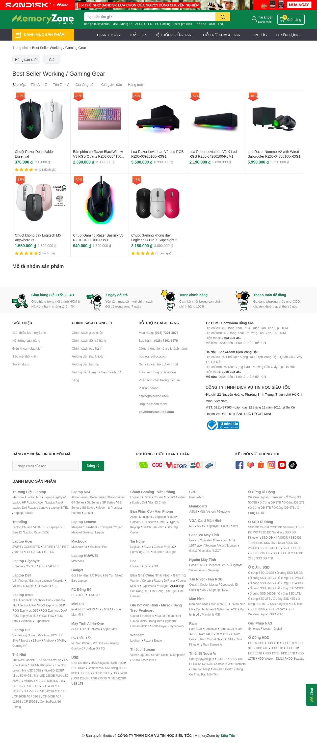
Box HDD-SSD (226, 659)
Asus (221, 545)
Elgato (158, 640)
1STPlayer (196, 545)
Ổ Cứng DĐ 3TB (260, 507)
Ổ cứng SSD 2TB (259, 598)
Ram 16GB (226, 629)
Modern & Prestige (109, 507)
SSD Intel (296, 604)
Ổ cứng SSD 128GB (290, 573)
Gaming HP (19, 645)
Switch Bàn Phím (153, 527)
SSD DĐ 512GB (293, 548)
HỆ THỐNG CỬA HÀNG (174, 34)
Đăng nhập (265, 21)
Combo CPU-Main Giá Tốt (88, 648)
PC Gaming (162, 24)
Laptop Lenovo (38, 507)
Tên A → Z (39, 84)
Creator (88, 513)
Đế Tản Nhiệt (113, 575)
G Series (28, 586)
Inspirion (59, 580)
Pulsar (181, 497)
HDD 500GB (256, 643)
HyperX (170, 497)
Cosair (193, 540)
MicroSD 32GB (53, 670)
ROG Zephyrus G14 (51, 605)
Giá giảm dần (111, 84)
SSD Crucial (257, 609)
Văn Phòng (19, 580)
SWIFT (16, 547)
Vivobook (26, 621)
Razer (147, 497)
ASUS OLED (143, 24)
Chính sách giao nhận (87, 333)
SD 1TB (61, 691)
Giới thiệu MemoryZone (29, 333)
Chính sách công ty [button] (92, 323)
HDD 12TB (271, 653)
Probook (49, 640)
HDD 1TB (273, 643)
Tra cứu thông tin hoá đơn (157, 372)
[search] (222, 16)
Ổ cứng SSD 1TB (289, 593)
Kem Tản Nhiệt (200, 669)
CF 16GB (20, 696)
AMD (200, 497)
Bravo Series (116, 497)
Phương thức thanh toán (163, 454)
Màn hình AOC (227, 609)
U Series (17, 566)
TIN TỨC (259, 34)
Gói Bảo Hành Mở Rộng (86, 575)
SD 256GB (31, 691)
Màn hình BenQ (206, 609)
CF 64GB (49, 696)
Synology (254, 628)
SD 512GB (47, 691)
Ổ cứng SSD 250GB (291, 578)
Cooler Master (209, 584)
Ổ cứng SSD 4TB (284, 598)
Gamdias (205, 550)
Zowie (135, 502)
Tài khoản (265, 17)
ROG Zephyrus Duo (53, 610)
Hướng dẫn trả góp (85, 364)
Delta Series (98, 497)
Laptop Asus (54, 502)
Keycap (135, 527)
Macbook (18, 497)
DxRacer (169, 580)
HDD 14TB (288, 653)
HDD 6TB (277, 648)
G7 (34, 566)
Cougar (163, 586)
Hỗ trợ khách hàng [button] (159, 323)
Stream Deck (159, 655)
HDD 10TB (255, 653)
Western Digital (257, 497)
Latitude (47, 580)
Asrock (115, 609)
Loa (220, 24)
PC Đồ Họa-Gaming (106, 643)
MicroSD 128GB (44, 675)
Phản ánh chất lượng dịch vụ (159, 380)
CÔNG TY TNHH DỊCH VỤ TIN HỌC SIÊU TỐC (255, 401)
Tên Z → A (61, 84)
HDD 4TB (262, 648)
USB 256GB (99, 678)
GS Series (88, 507)
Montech (232, 545)
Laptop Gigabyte (54, 497)
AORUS (54, 566)
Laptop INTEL (60, 507)
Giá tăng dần (85, 84)
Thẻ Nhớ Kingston (41, 665)
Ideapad (76, 527)
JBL (147, 552)
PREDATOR (33, 552)
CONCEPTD (32, 547)
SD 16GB (18, 686)
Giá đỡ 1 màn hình (142, 616)
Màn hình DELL (221, 604)
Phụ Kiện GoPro (223, 669)
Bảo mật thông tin (24, 356)
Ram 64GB (206, 634)
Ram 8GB (210, 629)
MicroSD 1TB (55, 681)
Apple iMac (110, 629)
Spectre (25, 640)
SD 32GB (33, 686)
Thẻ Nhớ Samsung (49, 660)
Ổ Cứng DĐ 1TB (270, 502)
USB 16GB (86, 673)
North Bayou (160, 626)
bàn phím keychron (96, 24)
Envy (32, 635)
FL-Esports (149, 522)
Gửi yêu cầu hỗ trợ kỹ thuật (158, 364)
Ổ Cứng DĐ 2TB (294, 502)
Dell (144, 502)
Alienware (43, 586)
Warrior (134, 580)
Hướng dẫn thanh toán (88, 356)
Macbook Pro (98, 547)
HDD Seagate (295, 658)
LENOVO (93, 595)
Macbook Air (79, 547)
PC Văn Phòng (80, 643)
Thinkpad (106, 527)
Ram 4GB (195, 629)
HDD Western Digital (271, 658)
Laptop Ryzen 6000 (36, 532)
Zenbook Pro (27, 605)
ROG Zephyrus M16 (25, 616)
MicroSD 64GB (22, 675)
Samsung (136, 552)
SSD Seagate (276, 609)
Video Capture (139, 655)
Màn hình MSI (211, 614)
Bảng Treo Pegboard (162, 621)
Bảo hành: (158, 340)
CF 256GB (30, 701)
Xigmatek (206, 540)
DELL (81, 595)
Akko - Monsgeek (141, 517)
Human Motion (139, 626)
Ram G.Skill (225, 639)
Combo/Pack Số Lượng (103, 668)
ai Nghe (171, 552)
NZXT (217, 550)
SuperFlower (197, 570)
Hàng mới (135, 84)
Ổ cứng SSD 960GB (263, 593)
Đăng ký (93, 466)
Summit (76, 513)
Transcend (276, 497)
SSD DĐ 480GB (270, 548)
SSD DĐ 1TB (281, 553)
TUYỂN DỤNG (288, 34)
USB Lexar (118, 663)
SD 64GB (48, 686)
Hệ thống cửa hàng (26, 340)
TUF (15, 600)
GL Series (93, 502)
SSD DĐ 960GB (260, 553)
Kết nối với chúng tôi (257, 454)
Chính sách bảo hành (87, 348)
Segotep (210, 545)
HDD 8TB (292, 648)
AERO (42, 566)
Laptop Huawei (23, 513)
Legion (99, 532)
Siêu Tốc (228, 735)
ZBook (37, 640)
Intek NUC (78, 609)
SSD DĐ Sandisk (272, 532)
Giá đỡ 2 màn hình (168, 616)
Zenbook (26, 600)
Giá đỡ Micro (138, 621)
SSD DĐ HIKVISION (275, 537)
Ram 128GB (224, 634)
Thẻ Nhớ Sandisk (23, 660)
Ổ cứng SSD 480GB (291, 583)
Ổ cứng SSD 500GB (263, 588)
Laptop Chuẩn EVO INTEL (29, 527)
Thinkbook (91, 527)
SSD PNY (276, 614)
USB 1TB (77, 683)
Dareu (162, 522)
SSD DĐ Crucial (258, 527)
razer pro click (182, 24)
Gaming (34, 580)
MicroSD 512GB (34, 681)
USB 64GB (120, 673)
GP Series (108, 502)
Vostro (16, 586)
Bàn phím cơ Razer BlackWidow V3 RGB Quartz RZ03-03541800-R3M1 (98, 156)
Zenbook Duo (43, 600)
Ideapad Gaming (82, 532)
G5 (28, 566)
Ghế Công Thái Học (163, 591)
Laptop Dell (19, 507)
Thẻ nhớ (200, 24)
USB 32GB (103, 673)
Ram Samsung (212, 644)
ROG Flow (47, 616)
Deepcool (220, 540)
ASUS (91, 609)
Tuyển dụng (20, 364)
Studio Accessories (144, 660)
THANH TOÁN (108, 34)
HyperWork (148, 586)
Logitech (135, 497)
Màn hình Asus (198, 604)
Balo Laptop (79, 580)
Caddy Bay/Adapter (201, 659)
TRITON (49, 552)
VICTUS (56, 635)
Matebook (77, 561)
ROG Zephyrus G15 (25, 610)
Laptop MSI (33, 497)
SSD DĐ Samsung (283, 527)
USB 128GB (81, 678)
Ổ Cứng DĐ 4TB (284, 507)
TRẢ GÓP (137, 34)
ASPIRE (48, 547)
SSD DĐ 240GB (274, 543)
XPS (54, 586)
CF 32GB (34, 696)
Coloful (225, 526)
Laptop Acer (36, 502)
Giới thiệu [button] (22, 323)
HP (73, 595)
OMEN (61, 640)
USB (212, 24)
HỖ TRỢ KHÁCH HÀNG (223, 34)
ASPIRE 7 (62, 547)
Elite (15, 640)
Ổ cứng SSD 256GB (263, 583)
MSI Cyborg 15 (122, 24)
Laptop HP (19, 502)
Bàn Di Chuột (157, 502)
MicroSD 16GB (31, 670)
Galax (193, 550)
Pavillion (43, 635)
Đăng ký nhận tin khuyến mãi (42, 454)
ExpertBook (42, 621)
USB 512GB (117, 678)
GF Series (77, 502)
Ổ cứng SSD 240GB (263, 578)
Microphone (177, 655)
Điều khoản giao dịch (27, 348)
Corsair (158, 497)
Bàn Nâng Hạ (139, 591)
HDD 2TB (288, 643)
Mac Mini (77, 614)
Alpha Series (79, 497)
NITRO (18, 552)
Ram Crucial (208, 639)
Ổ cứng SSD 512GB (291, 588)
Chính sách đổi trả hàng (89, 340)
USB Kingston (99, 663)
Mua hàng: (158, 333)
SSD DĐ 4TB (264, 558)
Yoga (117, 527)
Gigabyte (224, 511)
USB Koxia (78, 668)
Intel (192, 497)
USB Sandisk (79, 663)
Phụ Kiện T (159, 552)
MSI (106, 609)
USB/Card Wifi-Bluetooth (229, 664)
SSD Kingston (279, 604)
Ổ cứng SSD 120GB (261, 573)
